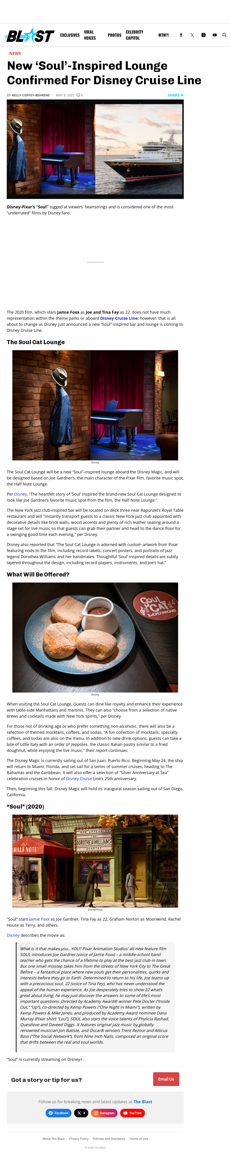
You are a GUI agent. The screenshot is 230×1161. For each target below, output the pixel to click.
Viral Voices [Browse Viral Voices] (90, 35)
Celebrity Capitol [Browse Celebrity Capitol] (134, 35)
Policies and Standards (109, 1139)
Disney (20, 494)
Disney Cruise (79, 778)
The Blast (142, 1101)
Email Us (166, 1079)
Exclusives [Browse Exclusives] (70, 35)
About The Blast (53, 1139)
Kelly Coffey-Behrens (31, 95)
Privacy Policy (78, 1139)
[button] (223, 35)
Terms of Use (138, 1139)
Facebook (58, 1113)
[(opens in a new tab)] (181, 35)
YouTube (132, 1113)
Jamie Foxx (39, 919)
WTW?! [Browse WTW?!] (163, 35)
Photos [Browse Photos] (114, 35)
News (15, 53)
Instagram (104, 1113)
